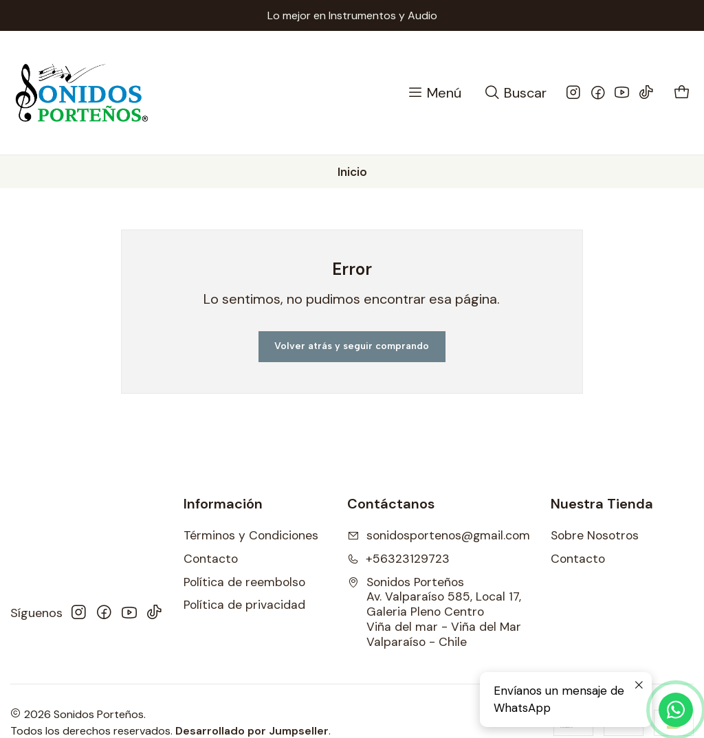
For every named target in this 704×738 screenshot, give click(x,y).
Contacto (211, 558)
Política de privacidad (244, 604)
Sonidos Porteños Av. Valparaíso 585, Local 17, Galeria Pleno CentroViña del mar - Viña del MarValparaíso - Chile (434, 612)
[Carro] (682, 93)
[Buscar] (515, 93)
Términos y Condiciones (251, 535)
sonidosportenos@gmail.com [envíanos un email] (438, 535)
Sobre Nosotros (595, 535)
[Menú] (434, 93)
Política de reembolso (244, 582)
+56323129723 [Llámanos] (398, 558)
